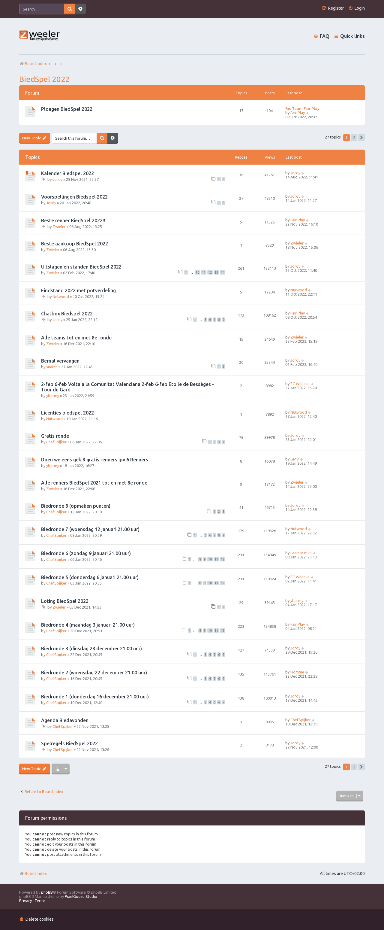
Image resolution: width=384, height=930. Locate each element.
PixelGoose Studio (81, 896)
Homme (297, 672)
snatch (52, 367)
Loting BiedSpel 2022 (64, 601)
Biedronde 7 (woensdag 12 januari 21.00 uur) (90, 529)
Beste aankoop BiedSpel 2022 (74, 243)
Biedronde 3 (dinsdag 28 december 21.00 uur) (91, 648)
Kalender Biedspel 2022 (67, 173)
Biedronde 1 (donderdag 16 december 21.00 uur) (95, 696)
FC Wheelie (300, 383)
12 (210, 272)
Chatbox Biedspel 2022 (67, 313)
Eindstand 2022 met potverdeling (78, 290)
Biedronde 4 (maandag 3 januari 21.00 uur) (88, 625)
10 (197, 272)
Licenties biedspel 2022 (67, 412)
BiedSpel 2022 (44, 79)
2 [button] (354, 137)
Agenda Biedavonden (64, 720)
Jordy (57, 179)
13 (216, 272)
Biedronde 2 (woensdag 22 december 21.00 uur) (94, 672)
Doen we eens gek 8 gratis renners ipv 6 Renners (94, 459)
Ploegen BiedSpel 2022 (66, 109)
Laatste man (301, 553)
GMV (294, 459)
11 (204, 272)
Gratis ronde (55, 436)
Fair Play (297, 113)
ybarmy (52, 396)
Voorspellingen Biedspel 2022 (74, 196)
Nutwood (60, 296)
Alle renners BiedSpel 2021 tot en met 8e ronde (94, 482)
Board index (33, 873)
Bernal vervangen (60, 360)
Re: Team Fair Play (302, 108)
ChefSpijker (56, 442)
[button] (361, 137)
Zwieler (59, 226)
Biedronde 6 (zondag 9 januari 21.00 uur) (86, 553)
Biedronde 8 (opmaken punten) (75, 506)
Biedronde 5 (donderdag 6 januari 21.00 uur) (90, 577)
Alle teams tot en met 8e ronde (76, 337)
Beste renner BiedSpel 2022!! (73, 220)
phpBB (47, 892)
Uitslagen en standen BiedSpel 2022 (81, 266)
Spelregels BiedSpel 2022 (69, 743)
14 (222, 272)
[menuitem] (356, 8)
